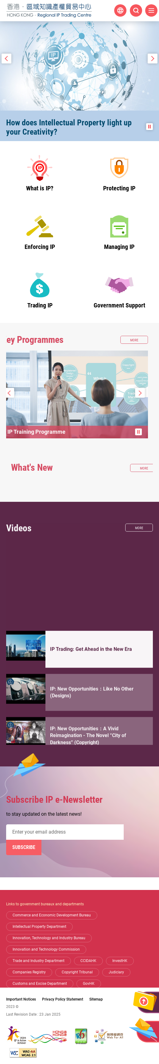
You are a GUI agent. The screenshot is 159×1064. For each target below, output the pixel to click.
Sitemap (96, 999)
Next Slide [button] (152, 58)
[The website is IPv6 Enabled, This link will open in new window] (81, 1036)
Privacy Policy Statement (62, 999)
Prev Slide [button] (6, 58)
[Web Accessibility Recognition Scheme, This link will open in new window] (109, 1036)
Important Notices (21, 999)
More (144, 600)
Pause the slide (149, 126)
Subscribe (23, 847)
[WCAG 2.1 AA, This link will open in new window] (23, 1053)
